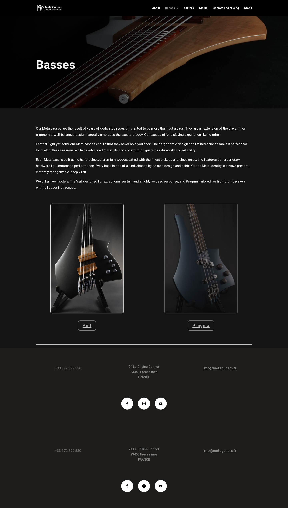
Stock (248, 8)
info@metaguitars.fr (219, 368)
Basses (170, 8)
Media (203, 8)
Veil (87, 325)
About (156, 8)
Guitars (189, 8)
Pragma (201, 325)
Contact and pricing (226, 8)
